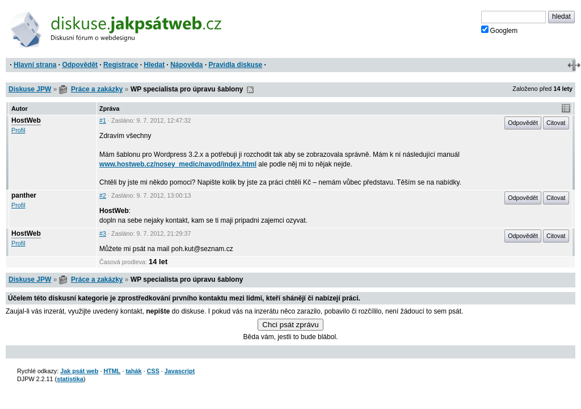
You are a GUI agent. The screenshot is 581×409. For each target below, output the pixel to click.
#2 (102, 195)
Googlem (499, 30)
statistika (70, 378)
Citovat (556, 122)
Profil (18, 130)
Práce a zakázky (97, 89)
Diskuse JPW (30, 89)
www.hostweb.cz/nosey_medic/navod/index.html (177, 164)
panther (23, 195)
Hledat (154, 65)
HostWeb (26, 120)
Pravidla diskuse (236, 65)
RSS (250, 89)
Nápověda (186, 65)
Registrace (120, 65)
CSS (153, 371)
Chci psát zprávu (290, 324)
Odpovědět (80, 65)
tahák (133, 371)
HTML (111, 371)
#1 (102, 120)
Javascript (180, 371)
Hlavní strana (35, 65)
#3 (102, 233)
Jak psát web (79, 371)
